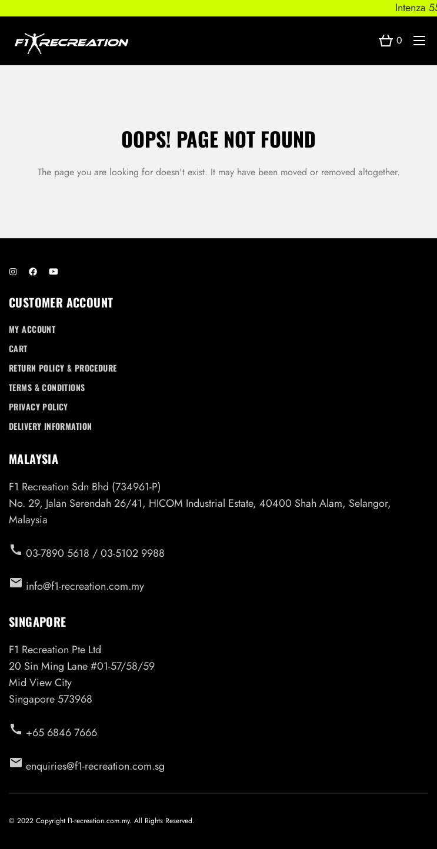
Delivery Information (50, 426)
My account (32, 329)
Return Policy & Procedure (63, 368)
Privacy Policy (38, 406)
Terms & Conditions (47, 387)
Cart (18, 348)
